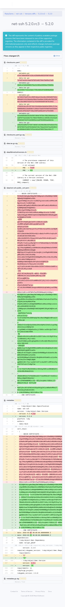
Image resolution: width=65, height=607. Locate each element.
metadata (10, 402)
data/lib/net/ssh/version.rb (17, 152)
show (58, 56)
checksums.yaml (13, 62)
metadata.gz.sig (13, 585)
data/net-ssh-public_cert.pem (18, 189)
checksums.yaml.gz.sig (16, 135)
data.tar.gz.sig (12, 144)
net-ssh (19, 13)
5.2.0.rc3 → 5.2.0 (45, 13)
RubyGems (9, 13)
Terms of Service (27, 598)
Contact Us (14, 598)
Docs (50, 598)
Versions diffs (30, 13)
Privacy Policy (40, 598)
